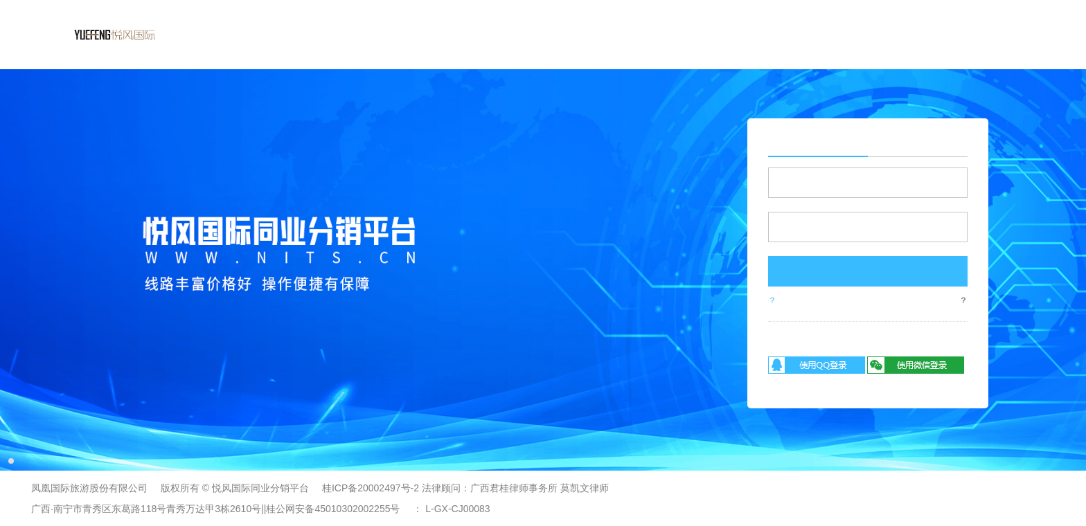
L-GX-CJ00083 (457, 508)
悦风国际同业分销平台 (260, 487)
